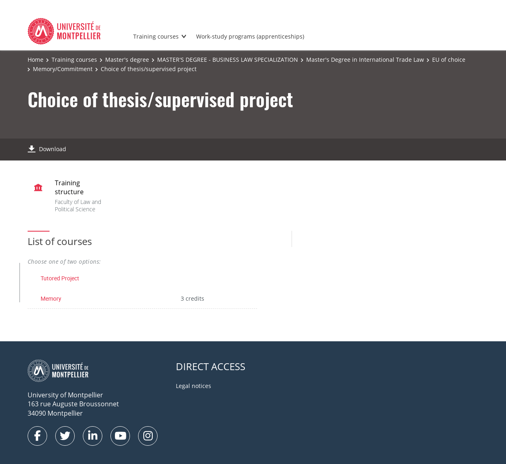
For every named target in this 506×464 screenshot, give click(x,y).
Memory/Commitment (63, 69)
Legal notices (193, 386)
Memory (51, 298)
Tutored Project (60, 278)
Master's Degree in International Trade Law (365, 59)
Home (35, 59)
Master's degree (127, 59)
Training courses (156, 36)
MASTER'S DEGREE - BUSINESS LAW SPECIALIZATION (227, 59)
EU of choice (448, 59)
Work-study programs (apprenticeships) (250, 36)
